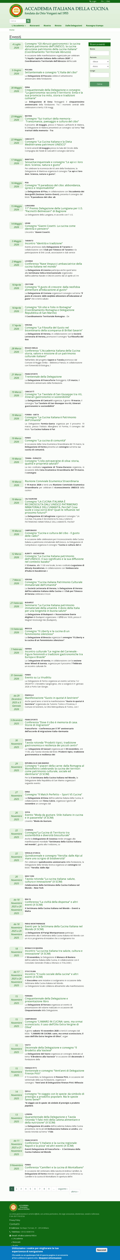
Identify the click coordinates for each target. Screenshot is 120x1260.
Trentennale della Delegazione (43, 376)
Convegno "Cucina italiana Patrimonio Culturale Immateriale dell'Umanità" (53, 583)
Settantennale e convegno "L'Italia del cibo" (51, 72)
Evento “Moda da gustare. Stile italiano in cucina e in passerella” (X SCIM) (54, 816)
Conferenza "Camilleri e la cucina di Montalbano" (54, 1167)
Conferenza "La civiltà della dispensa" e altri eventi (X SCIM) (51, 903)
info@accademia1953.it (27, 1235)
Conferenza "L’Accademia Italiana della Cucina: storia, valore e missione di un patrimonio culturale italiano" (53, 353)
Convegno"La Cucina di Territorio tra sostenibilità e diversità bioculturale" (47, 834)
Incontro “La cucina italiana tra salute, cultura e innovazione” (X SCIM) (53, 952)
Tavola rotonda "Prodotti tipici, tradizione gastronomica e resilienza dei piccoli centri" (51, 744)
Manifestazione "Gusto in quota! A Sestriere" (52, 697)
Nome (92, 49)
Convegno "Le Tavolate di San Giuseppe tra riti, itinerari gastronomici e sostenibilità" (53, 395)
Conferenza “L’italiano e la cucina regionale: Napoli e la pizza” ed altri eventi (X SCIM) (51, 1144)
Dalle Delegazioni (73, 25)
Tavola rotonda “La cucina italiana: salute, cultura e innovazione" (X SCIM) (50, 880)
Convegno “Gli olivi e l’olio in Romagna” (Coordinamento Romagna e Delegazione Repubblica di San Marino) (49, 309)
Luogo (92, 71)
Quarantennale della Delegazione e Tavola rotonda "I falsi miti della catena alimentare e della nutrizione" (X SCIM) (52, 1119)
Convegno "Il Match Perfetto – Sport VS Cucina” (53, 794)
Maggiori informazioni (50, 1257)
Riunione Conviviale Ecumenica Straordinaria (52, 481)
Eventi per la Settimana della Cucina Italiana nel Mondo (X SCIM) (53, 928)
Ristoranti (35, 25)
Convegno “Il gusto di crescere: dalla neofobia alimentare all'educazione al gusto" (52, 288)
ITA (102, 1)
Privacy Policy (14, 1220)
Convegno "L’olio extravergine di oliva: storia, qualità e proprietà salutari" (52, 462)
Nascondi (101, 1250)
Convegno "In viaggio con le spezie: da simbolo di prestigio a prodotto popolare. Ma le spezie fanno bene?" (54, 1096)
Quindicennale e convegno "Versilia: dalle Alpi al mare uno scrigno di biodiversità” (53, 857)
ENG (108, 1)
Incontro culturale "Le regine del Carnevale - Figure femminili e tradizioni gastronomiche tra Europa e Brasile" (54, 654)
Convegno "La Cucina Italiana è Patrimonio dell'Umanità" (50, 419)
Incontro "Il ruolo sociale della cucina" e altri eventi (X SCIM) (51, 975)
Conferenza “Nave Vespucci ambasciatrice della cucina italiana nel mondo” (53, 265)
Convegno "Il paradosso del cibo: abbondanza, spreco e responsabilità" (53, 187)
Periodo (93, 57)
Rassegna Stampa (94, 25)
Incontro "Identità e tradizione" (44, 243)
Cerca (99, 84)
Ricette (47, 25)
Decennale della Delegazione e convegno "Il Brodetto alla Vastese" (51, 1049)
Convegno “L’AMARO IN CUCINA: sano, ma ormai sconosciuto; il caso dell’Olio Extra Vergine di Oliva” (53, 1024)
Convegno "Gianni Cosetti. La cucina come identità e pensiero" (50, 227)
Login (93, 1)
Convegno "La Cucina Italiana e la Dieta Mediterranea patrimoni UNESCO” (48, 143)
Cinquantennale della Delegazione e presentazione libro (46, 1000)
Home (11, 30)
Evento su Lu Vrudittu (38, 677)
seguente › (63, 1188)
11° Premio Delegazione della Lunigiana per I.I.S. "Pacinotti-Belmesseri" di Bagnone (54, 210)
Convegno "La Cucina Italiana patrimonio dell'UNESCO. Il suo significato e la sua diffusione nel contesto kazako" (54, 558)
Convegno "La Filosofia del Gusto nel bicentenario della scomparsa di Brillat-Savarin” (53, 329)
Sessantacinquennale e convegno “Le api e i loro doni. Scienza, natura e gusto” (54, 163)
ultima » (74, 1191)
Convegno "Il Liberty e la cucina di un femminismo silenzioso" (47, 632)
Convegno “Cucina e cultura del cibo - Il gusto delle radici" (52, 534)
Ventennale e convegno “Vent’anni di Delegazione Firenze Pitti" (54, 1072)
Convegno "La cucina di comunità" (45, 440)
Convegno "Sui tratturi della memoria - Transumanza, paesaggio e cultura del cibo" (52, 120)
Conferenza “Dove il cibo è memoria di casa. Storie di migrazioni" (51, 724)
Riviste (58, 25)
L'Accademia (19, 25)
